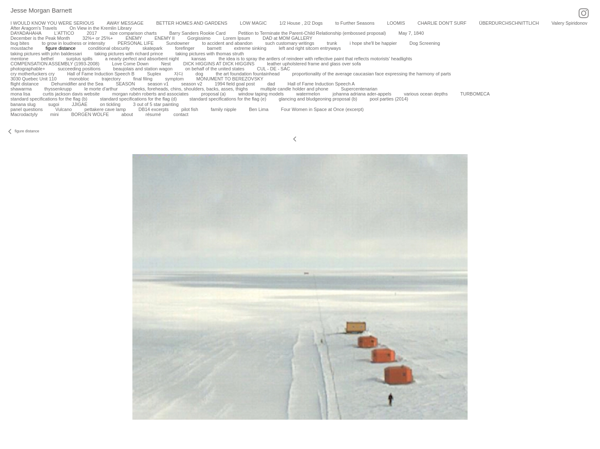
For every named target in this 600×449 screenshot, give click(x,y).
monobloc (79, 78)
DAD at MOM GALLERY (288, 38)
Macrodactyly (24, 114)
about (127, 114)
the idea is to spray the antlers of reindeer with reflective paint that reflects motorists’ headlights (315, 58)
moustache (21, 48)
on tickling (110, 104)
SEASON (125, 83)
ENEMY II (165, 38)
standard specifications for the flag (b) (48, 98)
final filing (143, 78)
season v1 (157, 83)
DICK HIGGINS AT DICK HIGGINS (218, 63)
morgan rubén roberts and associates (150, 93)
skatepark (152, 48)
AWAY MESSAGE (125, 23)
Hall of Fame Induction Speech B (100, 73)
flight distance (24, 83)
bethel (47, 58)
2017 (92, 33)
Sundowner (177, 43)
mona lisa (20, 93)
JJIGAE (79, 104)
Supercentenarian (359, 88)
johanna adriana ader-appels (362, 93)
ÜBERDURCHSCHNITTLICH (509, 23)
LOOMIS (396, 23)
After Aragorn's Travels (33, 28)
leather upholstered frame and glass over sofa (314, 63)
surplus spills (79, 58)
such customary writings (289, 43)
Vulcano (63, 109)
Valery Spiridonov (569, 23)
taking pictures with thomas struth (210, 53)
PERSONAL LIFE (136, 43)
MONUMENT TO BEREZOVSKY (230, 78)
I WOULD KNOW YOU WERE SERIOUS (52, 23)
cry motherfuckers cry (32, 73)
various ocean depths (426, 93)
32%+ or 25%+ (98, 38)
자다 (178, 73)
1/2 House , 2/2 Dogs (301, 23)
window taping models (261, 93)
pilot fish (189, 109)
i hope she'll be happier (373, 43)
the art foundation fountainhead (247, 73)
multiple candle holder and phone (294, 88)
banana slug (23, 104)
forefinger (184, 48)
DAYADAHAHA (25, 33)
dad (271, 83)
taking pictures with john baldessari (46, 53)
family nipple (223, 109)
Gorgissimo (199, 38)
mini (54, 114)
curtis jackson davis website (71, 93)
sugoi (53, 104)
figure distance (61, 48)
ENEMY (134, 38)
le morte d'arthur (101, 88)
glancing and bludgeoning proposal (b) (318, 98)
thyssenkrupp (58, 88)
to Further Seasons (355, 23)
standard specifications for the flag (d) (138, 98)
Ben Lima (258, 109)
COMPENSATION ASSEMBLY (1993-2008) (54, 63)
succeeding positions (79, 68)
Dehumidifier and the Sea (77, 83)
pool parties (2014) (389, 98)
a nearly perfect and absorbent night (142, 58)
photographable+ (27, 68)
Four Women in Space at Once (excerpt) (322, 109)
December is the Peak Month (40, 38)
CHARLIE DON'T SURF (441, 23)
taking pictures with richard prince (129, 53)
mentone (19, 58)
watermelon (308, 93)
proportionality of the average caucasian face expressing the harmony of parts (371, 73)
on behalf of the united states (214, 68)
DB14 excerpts (153, 109)
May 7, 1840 (411, 33)
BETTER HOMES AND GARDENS (192, 23)
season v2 (191, 83)
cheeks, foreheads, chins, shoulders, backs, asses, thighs (189, 88)
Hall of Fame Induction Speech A (320, 83)
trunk (332, 43)
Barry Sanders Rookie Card (197, 33)
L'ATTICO (64, 33)
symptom (174, 78)
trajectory (111, 78)
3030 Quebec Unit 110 (33, 78)
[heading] (36, 10)
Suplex (154, 73)
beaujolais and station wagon (143, 68)
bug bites (19, 43)
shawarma (21, 88)
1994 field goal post (235, 83)
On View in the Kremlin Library (101, 28)
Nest (166, 63)
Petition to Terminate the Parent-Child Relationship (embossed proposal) (312, 33)
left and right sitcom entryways (310, 48)
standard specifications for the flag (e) (227, 98)
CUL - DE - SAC (273, 68)
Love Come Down (130, 63)
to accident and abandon (227, 43)
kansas (198, 58)
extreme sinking (250, 48)
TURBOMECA (474, 93)
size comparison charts (133, 33)
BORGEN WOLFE (90, 114)
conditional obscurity (109, 48)
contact (180, 114)
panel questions (26, 109)
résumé (153, 114)
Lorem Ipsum (236, 38)
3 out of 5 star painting (155, 104)
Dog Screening (424, 43)
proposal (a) (213, 93)
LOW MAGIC (253, 23)
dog (199, 73)
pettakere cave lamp (105, 109)
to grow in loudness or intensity (73, 43)
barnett (214, 48)
